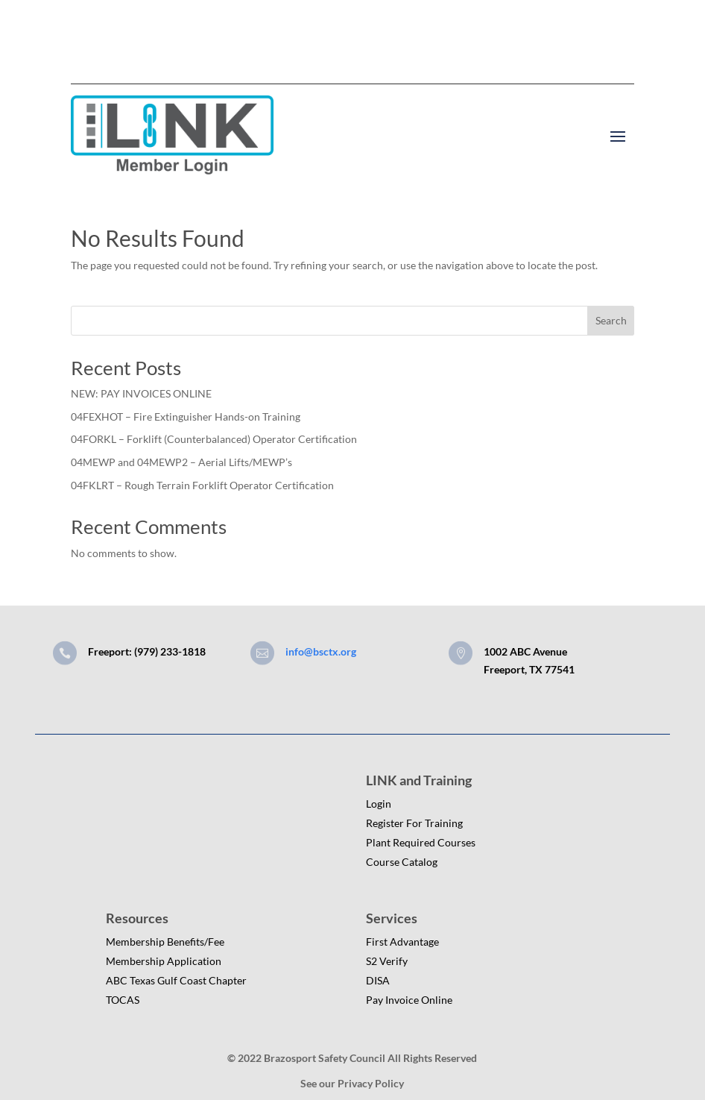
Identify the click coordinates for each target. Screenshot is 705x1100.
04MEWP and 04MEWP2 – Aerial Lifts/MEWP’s (181, 462)
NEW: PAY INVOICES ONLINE (141, 393)
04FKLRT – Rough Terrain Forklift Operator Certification (202, 485)
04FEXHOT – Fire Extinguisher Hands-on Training (185, 416)
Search (611, 320)
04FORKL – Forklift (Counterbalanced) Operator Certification (214, 439)
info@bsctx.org (320, 651)
